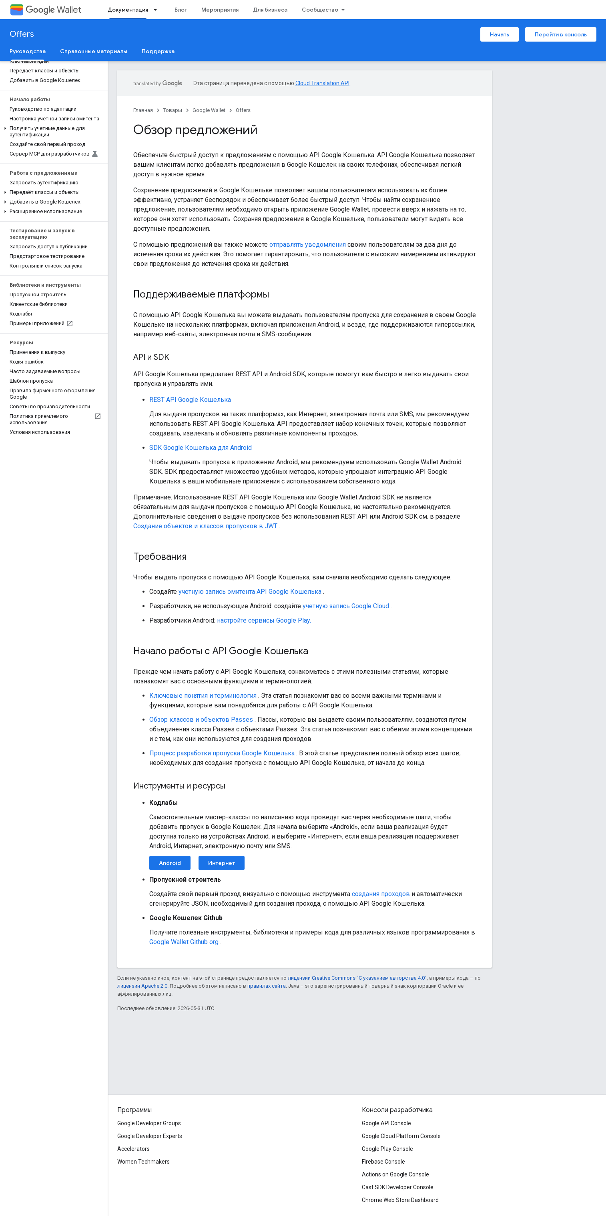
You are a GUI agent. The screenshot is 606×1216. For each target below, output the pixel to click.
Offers (22, 34)
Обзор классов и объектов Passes (201, 719)
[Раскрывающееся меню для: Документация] (157, 9)
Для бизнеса (270, 9)
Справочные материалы (93, 51)
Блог (181, 9)
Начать (499, 34)
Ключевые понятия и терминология (203, 695)
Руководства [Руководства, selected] (28, 51)
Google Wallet (209, 110)
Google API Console (386, 1123)
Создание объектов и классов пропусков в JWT (205, 526)
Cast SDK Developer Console (397, 1187)
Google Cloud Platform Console (401, 1136)
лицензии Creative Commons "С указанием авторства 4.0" (357, 978)
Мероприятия (220, 9)
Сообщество (320, 9)
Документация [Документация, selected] (128, 9)
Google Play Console (387, 1149)
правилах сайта (266, 986)
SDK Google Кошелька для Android (200, 447)
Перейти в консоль (561, 34)
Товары (172, 110)
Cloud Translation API (322, 83)
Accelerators (133, 1149)
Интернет (221, 863)
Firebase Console (383, 1161)
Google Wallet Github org (184, 942)
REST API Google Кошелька (190, 399)
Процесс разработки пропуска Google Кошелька (222, 753)
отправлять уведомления (307, 244)
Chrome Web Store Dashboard (400, 1200)
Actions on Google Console (395, 1174)
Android (170, 863)
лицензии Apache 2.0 (142, 986)
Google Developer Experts (149, 1136)
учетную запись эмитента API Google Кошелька (250, 591)
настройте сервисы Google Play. (264, 620)
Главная (143, 110)
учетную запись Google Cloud (346, 606)
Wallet (53, 9)
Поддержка (158, 51)
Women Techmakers (143, 1161)
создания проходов (381, 894)
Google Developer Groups (149, 1123)
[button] (52, 132)
